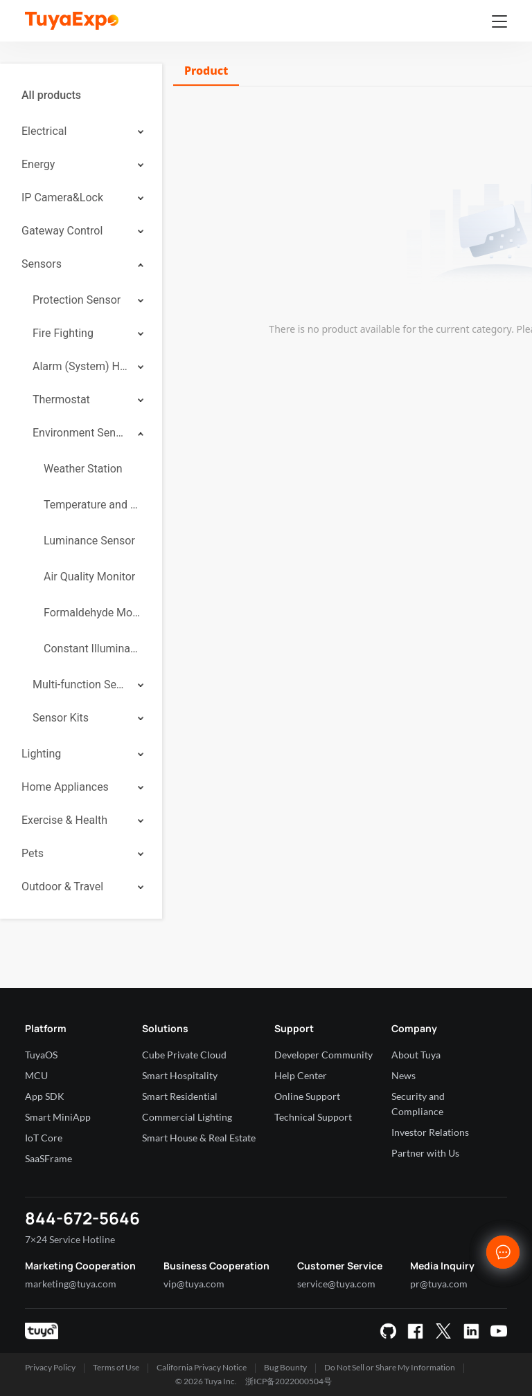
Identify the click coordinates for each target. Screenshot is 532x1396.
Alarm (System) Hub (80, 366)
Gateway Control (62, 230)
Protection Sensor (77, 299)
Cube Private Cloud (184, 1054)
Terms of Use (116, 1367)
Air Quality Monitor (89, 576)
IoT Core (43, 1138)
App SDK (44, 1096)
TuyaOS (41, 1054)
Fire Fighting (63, 333)
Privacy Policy (50, 1367)
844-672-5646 (82, 1217)
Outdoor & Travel (62, 886)
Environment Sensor (80, 432)
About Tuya (416, 1054)
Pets (32, 853)
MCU (36, 1075)
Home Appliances (65, 786)
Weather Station (83, 468)
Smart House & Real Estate (199, 1138)
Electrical (43, 131)
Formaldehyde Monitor (92, 612)
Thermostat (61, 399)
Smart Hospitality (180, 1075)
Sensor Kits (61, 717)
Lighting (41, 753)
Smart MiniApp (58, 1117)
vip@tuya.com (193, 1283)
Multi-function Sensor (80, 684)
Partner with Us (425, 1153)
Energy (38, 164)
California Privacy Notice (202, 1367)
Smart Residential (180, 1096)
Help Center (300, 1075)
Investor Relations (430, 1132)
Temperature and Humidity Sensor (92, 504)
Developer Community (323, 1054)
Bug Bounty (285, 1367)
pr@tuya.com (439, 1283)
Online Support (307, 1096)
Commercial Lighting (187, 1117)
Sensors (41, 263)
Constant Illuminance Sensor (92, 648)
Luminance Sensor (89, 540)
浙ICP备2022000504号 (288, 1381)
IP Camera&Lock (62, 197)
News (403, 1075)
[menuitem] (81, 95)
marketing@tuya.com (70, 1283)
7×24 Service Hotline (70, 1239)
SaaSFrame (48, 1158)
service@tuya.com (336, 1283)
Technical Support (313, 1117)
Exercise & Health (64, 820)
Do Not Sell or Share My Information (389, 1367)
